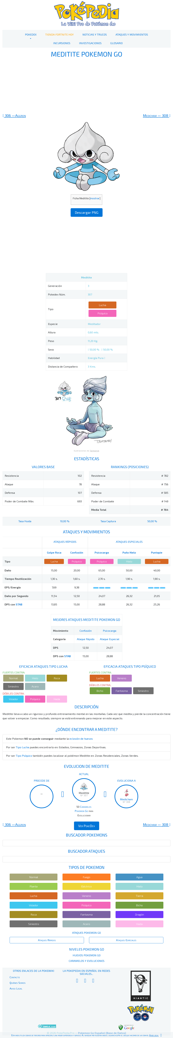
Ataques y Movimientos (132, 34)
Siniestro (13, 686)
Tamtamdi (94, 450)
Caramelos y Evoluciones (86, 960)
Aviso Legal (16, 988)
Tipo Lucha (22, 747)
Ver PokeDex (86, 826)
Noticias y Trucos (94, 34)
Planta (34, 886)
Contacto (15, 977)
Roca (57, 678)
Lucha (102, 305)
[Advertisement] (86, 85)
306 (14, 115)
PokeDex (30, 34)
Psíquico (102, 313)
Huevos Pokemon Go (87, 955)
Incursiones (61, 43)
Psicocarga (102, 552)
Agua (139, 877)
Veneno (121, 678)
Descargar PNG (86, 212)
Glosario (116, 43)
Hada (57, 699)
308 (156, 115)
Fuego (86, 877)
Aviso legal (154, 1035)
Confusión (76, 552)
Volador (13, 699)
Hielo (129, 561)
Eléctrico (86, 886)
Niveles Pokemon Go (86, 949)
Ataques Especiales (126, 940)
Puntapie (156, 552)
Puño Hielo (129, 552)
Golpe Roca (54, 552)
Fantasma (122, 690)
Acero (35, 686)
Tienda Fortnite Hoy (59, 34)
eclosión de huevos (81, 738)
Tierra (139, 895)
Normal (13, 678)
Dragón (139, 914)
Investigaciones (90, 43)
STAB (19, 604)
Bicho (99, 690)
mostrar (95, 198)
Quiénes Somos (18, 982)
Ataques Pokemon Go (86, 932)
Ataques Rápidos (47, 940)
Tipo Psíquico (24, 755)
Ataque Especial (109, 639)
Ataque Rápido (85, 639)
